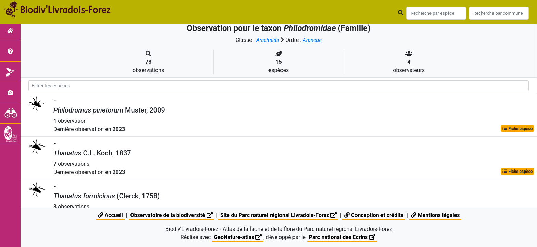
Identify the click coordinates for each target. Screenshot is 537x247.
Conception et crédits (374, 215)
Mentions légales (435, 215)
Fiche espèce (517, 128)
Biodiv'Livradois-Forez (65, 10)
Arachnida (267, 40)
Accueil (109, 215)
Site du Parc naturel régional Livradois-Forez (278, 215)
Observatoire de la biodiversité (171, 215)
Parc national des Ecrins (342, 237)
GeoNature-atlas (238, 237)
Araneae (312, 40)
